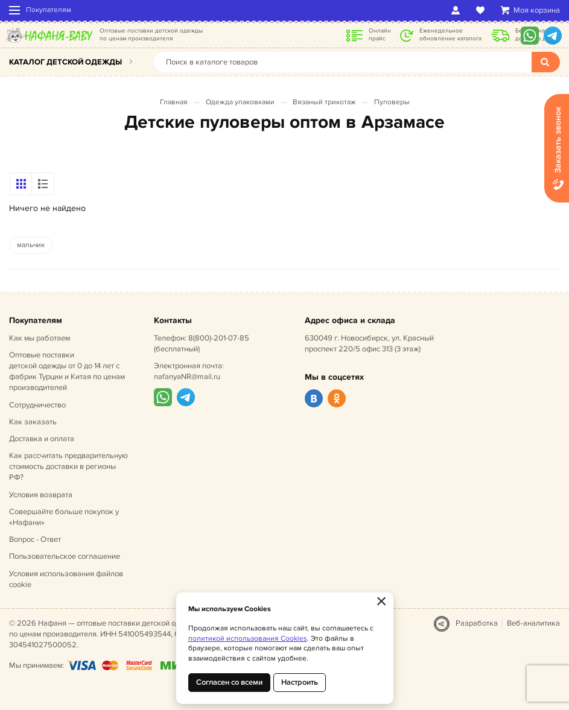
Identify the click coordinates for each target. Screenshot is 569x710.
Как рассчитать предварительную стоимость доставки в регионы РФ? (68, 466)
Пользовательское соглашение (64, 556)
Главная (174, 102)
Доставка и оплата (41, 439)
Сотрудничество (37, 405)
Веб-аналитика (533, 623)
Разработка (477, 623)
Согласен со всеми (229, 682)
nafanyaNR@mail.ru (187, 377)
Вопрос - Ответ (35, 539)
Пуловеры (392, 102)
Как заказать (33, 422)
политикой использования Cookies (247, 638)
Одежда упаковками (240, 102)
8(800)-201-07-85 (218, 338)
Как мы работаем (39, 338)
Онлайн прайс (380, 34)
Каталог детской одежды (65, 62)
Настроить (299, 682)
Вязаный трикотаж (324, 102)
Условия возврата (40, 495)
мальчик (31, 245)
